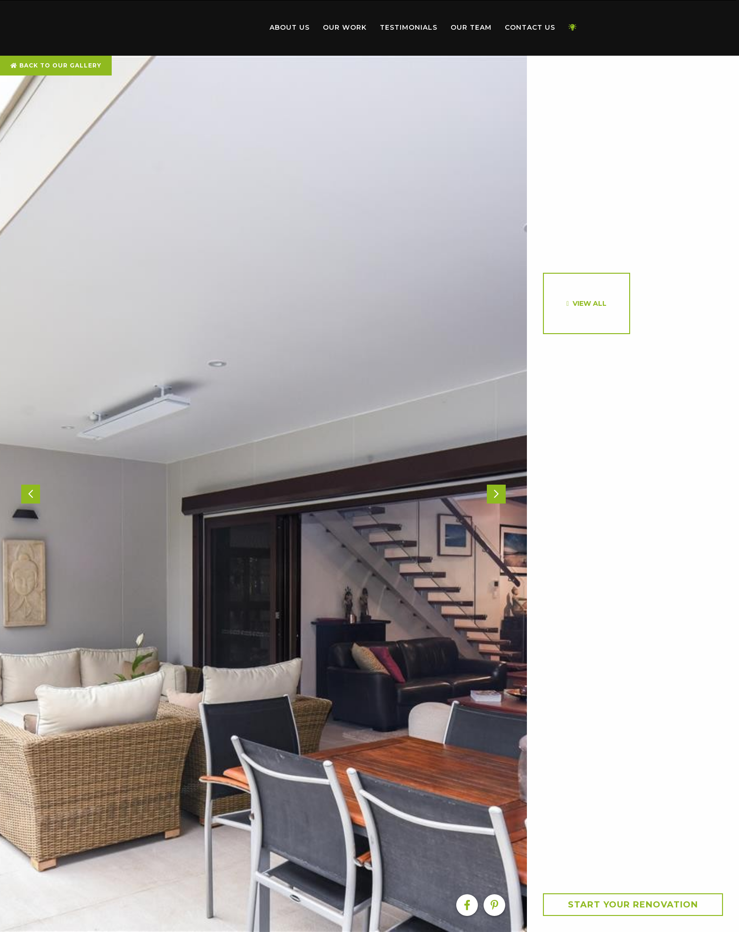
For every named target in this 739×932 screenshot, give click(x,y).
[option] (263, 494)
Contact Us (530, 27)
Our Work (345, 27)
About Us (290, 27)
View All (590, 303)
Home (209, 26)
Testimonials (408, 27)
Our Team (471, 27)
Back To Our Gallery (55, 65)
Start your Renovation (633, 904)
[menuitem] (209, 28)
